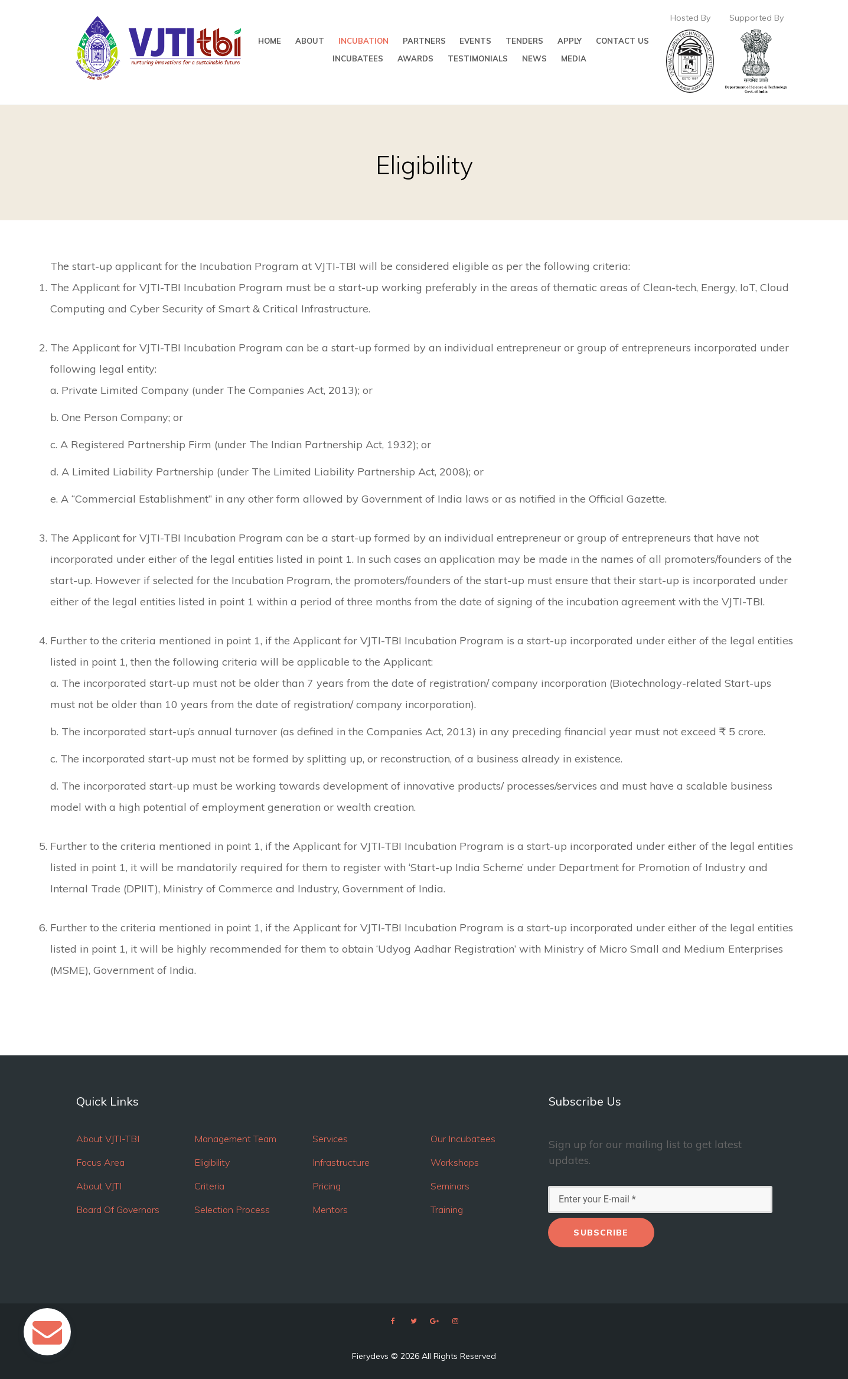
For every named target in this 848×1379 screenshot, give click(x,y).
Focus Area (100, 1162)
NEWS (534, 59)
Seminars (449, 1186)
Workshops (454, 1162)
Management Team (235, 1139)
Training (446, 1209)
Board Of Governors (117, 1209)
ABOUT (309, 41)
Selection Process (232, 1209)
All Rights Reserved (459, 1356)
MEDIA (573, 59)
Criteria (209, 1186)
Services (330, 1139)
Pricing (326, 1186)
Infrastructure (341, 1162)
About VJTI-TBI (107, 1139)
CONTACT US (622, 41)
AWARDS (415, 59)
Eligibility (212, 1162)
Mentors (330, 1209)
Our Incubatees (462, 1139)
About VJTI (99, 1186)
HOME (269, 41)
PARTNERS (424, 41)
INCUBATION (363, 41)
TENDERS (524, 41)
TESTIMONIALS (478, 59)
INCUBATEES (357, 59)
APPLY (569, 41)
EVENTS (475, 41)
